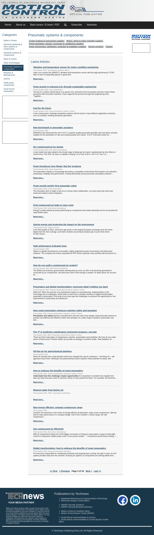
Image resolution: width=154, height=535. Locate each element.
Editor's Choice (10, 40)
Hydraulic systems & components (12, 54)
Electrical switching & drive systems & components (13, 46)
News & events (10, 59)
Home (8, 24)
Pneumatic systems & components (13, 68)
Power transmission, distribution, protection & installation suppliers (57, 46)
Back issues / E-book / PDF (45, 24)
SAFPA (7, 79)
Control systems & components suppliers (47, 41)
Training (108, 46)
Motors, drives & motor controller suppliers (84, 41)
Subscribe (76, 24)
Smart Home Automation (9, 90)
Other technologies (12, 63)
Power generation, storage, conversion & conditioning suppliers (56, 44)
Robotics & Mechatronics (9, 74)
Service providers (95, 46)
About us (20, 24)
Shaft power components (9, 84)
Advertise (92, 24)
